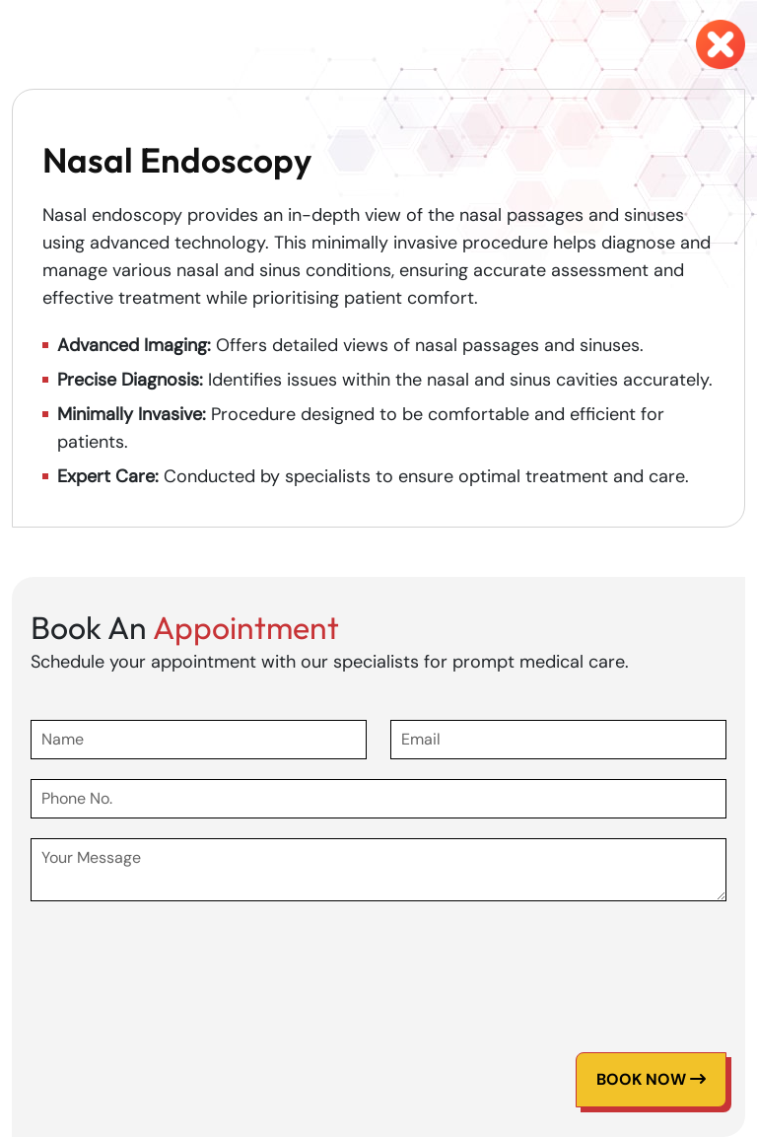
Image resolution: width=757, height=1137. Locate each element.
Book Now (651, 1079)
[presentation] (180, 959)
